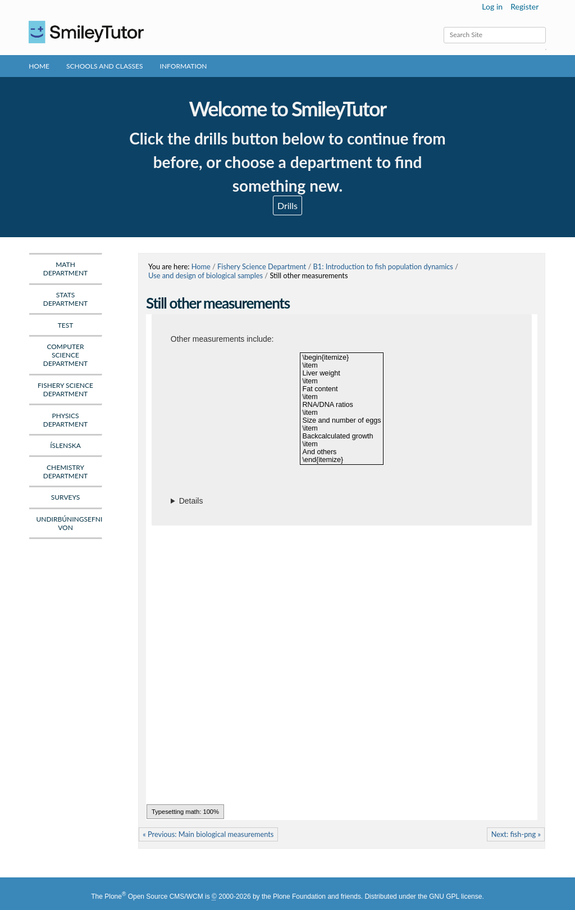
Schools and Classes (104, 66)
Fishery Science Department (261, 266)
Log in (492, 6)
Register (524, 6)
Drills (287, 205)
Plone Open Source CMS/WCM (153, 896)
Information (183, 66)
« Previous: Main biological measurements (208, 834)
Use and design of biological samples (205, 275)
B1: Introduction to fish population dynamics (383, 266)
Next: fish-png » (516, 834)
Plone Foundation (299, 896)
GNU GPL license (455, 896)
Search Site (443, 26)
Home (39, 66)
